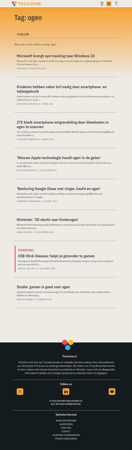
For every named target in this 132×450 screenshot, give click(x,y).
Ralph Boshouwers (26, 170)
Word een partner (66, 420)
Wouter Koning (25, 299)
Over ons (66, 427)
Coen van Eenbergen (27, 104)
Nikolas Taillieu (26, 268)
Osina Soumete (24, 232)
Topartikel (26, 250)
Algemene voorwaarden (66, 434)
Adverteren (66, 424)
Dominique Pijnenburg (28, 201)
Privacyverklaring (66, 438)
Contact (66, 431)
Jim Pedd (21, 68)
